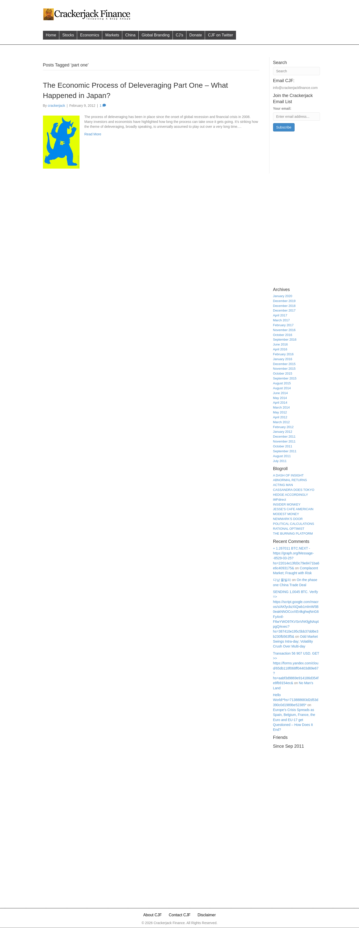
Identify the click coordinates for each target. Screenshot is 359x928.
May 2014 (280, 398)
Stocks (68, 35)
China (130, 35)
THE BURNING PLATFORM (293, 533)
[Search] (296, 71)
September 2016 (285, 339)
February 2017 (283, 325)
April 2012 (280, 417)
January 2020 (282, 296)
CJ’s (179, 35)
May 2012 (280, 412)
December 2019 (284, 301)
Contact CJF (180, 915)
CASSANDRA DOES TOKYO (293, 490)
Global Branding (156, 35)
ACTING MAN (283, 485)
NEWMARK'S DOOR (288, 519)
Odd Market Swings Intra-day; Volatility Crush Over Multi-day (295, 641)
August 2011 (282, 456)
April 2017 (280, 315)
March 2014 (281, 407)
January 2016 (282, 359)
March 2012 (281, 422)
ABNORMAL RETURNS (290, 480)
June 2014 (280, 393)
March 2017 (281, 320)
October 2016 (282, 335)
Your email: (282, 108)
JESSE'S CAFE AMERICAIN (293, 509)
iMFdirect (279, 499)
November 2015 (284, 368)
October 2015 (282, 373)
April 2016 (280, 349)
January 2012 (282, 431)
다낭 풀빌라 (282, 580)
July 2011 (280, 461)
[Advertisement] (226, 14)
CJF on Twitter (220, 35)
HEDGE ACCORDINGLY (290, 494)
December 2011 (284, 436)
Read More (92, 134)
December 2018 (284, 306)
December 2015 (284, 364)
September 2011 (285, 451)
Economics (89, 35)
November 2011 (284, 441)
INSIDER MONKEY (287, 504)
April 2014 (280, 402)
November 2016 (284, 330)
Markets (112, 35)
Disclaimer (206, 915)
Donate (195, 35)
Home (51, 35)
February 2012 (283, 427)
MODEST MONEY (286, 514)
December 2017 (284, 310)
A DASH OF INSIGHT (288, 475)
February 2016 (283, 354)
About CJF (152, 915)
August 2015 (282, 383)
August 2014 (282, 388)
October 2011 (282, 446)
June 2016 (280, 344)
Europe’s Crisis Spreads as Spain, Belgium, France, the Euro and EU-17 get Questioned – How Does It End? (294, 720)
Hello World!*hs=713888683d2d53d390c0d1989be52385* (295, 700)
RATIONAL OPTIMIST (289, 528)
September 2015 (285, 378)
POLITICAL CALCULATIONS (293, 524)
